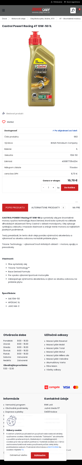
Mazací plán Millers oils (57, 355)
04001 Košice (50, 411)
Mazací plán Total (55, 348)
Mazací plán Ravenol (56, 341)
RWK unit (48, 404)
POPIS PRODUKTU (15, 207)
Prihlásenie (58, 2)
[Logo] (41, 10)
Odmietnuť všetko (18, 455)
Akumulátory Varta (55, 362)
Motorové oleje (18, 18)
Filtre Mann (51, 366)
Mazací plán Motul (55, 351)
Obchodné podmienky (16, 408)
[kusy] (48, 187)
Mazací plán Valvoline (57, 359)
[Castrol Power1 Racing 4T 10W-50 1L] (41, 69)
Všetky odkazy (53, 369)
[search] (73, 10)
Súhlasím (39, 455)
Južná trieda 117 (52, 408)
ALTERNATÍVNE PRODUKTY (48, 207)
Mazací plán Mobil (55, 344)
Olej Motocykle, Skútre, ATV (42, 18)
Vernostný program (15, 404)
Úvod (4, 18)
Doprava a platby (14, 411)
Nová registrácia (73, 2)
